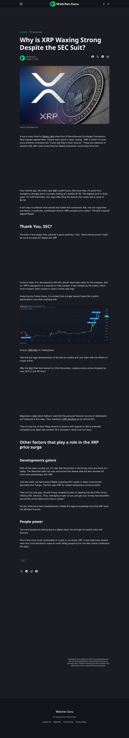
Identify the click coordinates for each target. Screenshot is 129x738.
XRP (55, 190)
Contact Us (47, 722)
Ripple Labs (48, 136)
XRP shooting (70, 419)
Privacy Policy (81, 722)
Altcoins (23, 32)
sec (23, 560)
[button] (21, 4)
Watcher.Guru (31, 57)
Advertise (57, 722)
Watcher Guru (64, 711)
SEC (31, 368)
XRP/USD (32, 350)
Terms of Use (68, 722)
